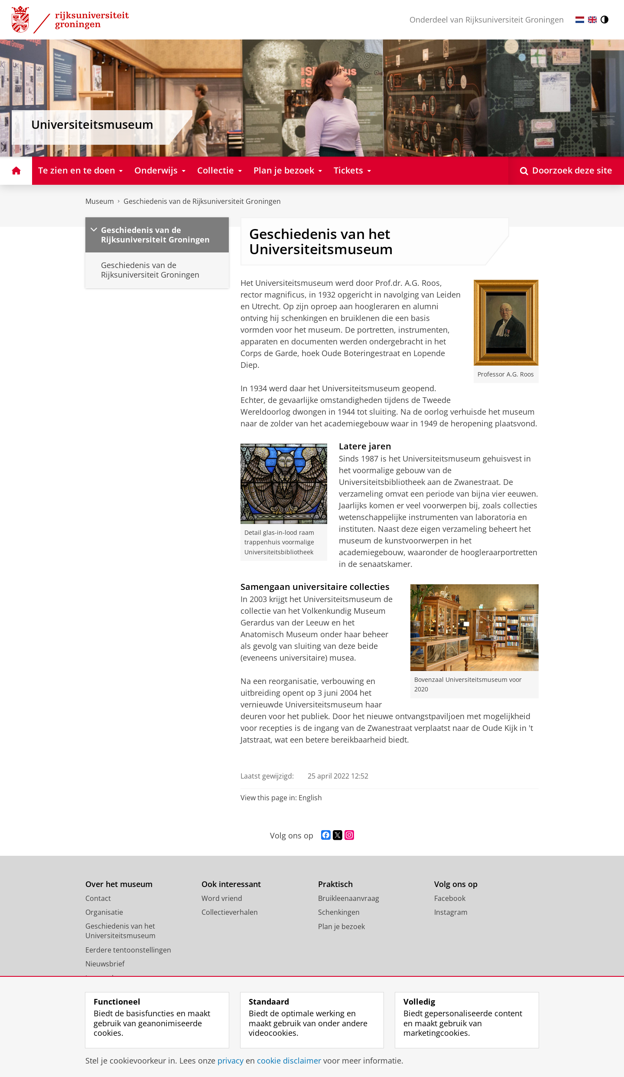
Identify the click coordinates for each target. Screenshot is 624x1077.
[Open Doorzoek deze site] (566, 171)
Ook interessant (231, 884)
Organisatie (104, 912)
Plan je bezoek (341, 926)
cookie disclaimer (289, 1060)
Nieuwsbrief (104, 964)
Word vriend (222, 898)
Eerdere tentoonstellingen (128, 950)
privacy (231, 1060)
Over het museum (119, 884)
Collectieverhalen (230, 912)
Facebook (449, 898)
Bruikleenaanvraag (348, 898)
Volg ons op (456, 884)
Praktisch (335, 884)
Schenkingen (339, 912)
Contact (98, 898)
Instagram (451, 912)
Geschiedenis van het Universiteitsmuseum (120, 931)
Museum (99, 201)
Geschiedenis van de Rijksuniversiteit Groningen (202, 201)
